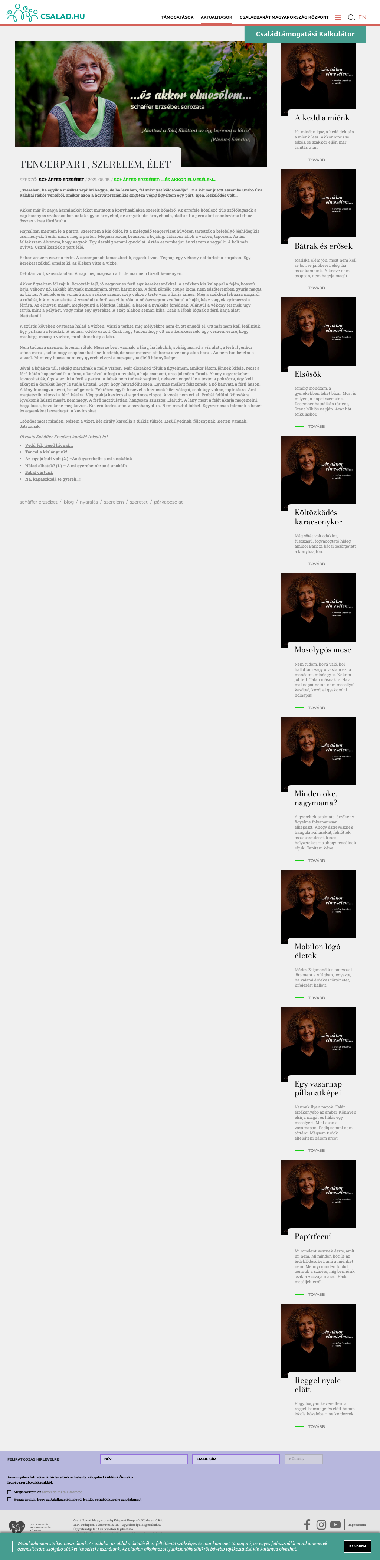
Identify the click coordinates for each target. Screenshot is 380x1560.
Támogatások (177, 17)
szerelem (114, 502)
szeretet (139, 502)
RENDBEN (357, 1546)
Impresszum (357, 1525)
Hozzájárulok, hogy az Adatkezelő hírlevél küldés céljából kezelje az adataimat (77, 1499)
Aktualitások (216, 17)
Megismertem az (48, 1491)
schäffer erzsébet (39, 502)
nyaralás (89, 502)
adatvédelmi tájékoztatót (62, 1491)
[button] (338, 17)
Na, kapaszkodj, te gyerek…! (53, 479)
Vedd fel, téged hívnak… (49, 445)
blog (69, 502)
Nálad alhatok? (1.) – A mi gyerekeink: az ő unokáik (76, 465)
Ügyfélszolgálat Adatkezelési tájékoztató (103, 1529)
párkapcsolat (168, 502)
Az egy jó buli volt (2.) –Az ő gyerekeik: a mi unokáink (78, 458)
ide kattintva (265, 1549)
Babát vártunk (39, 472)
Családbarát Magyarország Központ (284, 17)
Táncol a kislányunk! (46, 452)
